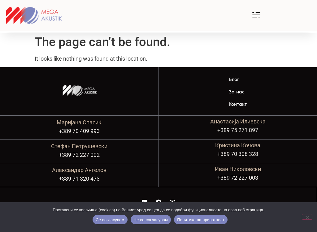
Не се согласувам (151, 219)
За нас (237, 92)
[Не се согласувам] (307, 217)
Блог (234, 79)
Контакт (238, 104)
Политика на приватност (200, 219)
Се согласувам (110, 219)
